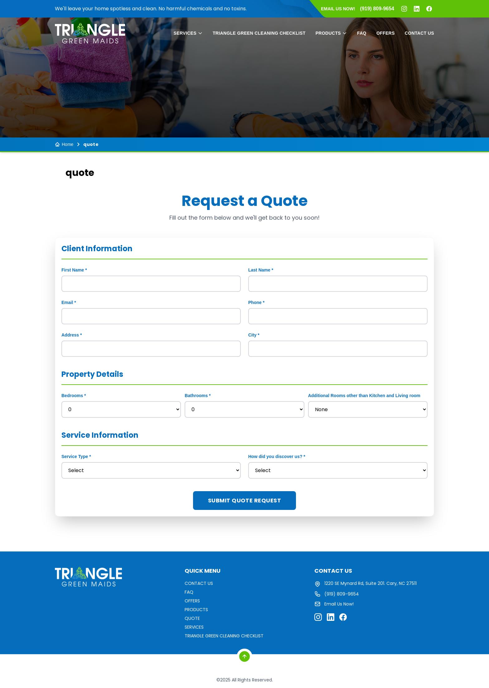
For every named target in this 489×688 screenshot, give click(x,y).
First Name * (74, 269)
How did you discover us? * (276, 456)
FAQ (361, 33)
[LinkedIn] (417, 9)
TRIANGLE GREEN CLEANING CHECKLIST (259, 33)
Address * (71, 334)
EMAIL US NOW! (338, 8)
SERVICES (188, 33)
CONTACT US (419, 33)
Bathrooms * (198, 395)
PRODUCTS (331, 33)
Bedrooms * (73, 395)
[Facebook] (429, 9)
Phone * (256, 302)
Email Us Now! (339, 604)
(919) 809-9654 (341, 594)
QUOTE (192, 618)
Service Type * (76, 456)
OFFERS (385, 33)
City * (253, 334)
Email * (68, 302)
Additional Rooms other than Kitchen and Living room (364, 395)
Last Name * (260, 269)
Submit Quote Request (244, 500)
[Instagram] (404, 9)
